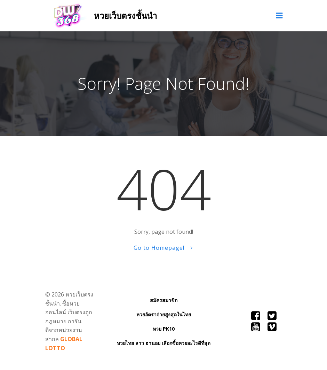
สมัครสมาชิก (163, 300)
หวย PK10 (164, 328)
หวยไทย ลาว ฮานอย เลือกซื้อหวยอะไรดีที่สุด (163, 343)
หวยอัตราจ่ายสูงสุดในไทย (163, 314)
